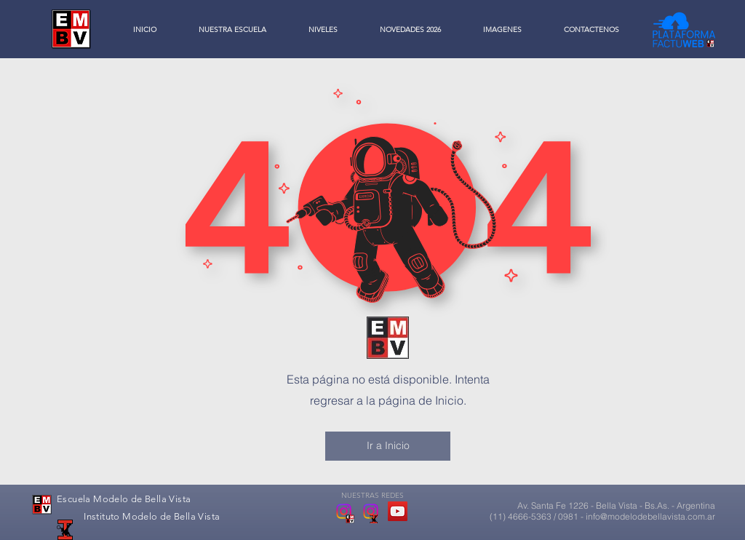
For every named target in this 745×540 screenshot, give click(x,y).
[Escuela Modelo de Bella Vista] (344, 511)
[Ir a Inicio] (387, 446)
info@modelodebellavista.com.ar (650, 516)
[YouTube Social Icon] (397, 511)
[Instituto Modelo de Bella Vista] (371, 511)
